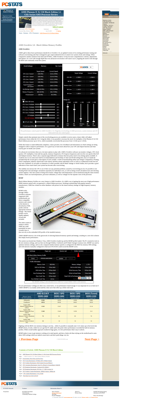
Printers (105, 46)
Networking (106, 40)
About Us (77, 391)
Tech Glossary (25, 393)
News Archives (55, 391)
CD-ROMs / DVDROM (108, 22)
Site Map (54, 394)
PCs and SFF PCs (107, 42)
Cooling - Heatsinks (107, 26)
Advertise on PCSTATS (99, 393)
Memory (105, 33)
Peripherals (105, 43)
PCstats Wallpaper (56, 395)
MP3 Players (106, 34)
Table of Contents (58, 27)
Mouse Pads (106, 38)
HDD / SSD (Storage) (108, 30)
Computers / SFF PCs (108, 25)
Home (20, 33)
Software (105, 49)
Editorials (105, 53)
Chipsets (105, 24)
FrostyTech (6, 391)
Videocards (105, 50)
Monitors (105, 36)
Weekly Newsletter (8, 19)
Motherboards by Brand (8, 17)
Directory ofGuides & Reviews (8, 11)
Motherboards (106, 37)
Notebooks (105, 41)
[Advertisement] (81, 25)
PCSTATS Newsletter (27, 391)
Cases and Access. (107, 21)
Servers (104, 47)
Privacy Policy (78, 393)
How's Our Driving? (98, 395)
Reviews (25, 33)
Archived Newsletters (6, 20)
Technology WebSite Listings (29, 394)
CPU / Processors (34, 33)
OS (109, 49)
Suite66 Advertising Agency (100, 391)
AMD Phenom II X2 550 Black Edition (49, 33)
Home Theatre (106, 32)
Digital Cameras (107, 29)
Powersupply (106, 45)
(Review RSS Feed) (56, 393)
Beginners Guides (7, 16)
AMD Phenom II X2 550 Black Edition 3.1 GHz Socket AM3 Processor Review (41, 13)
